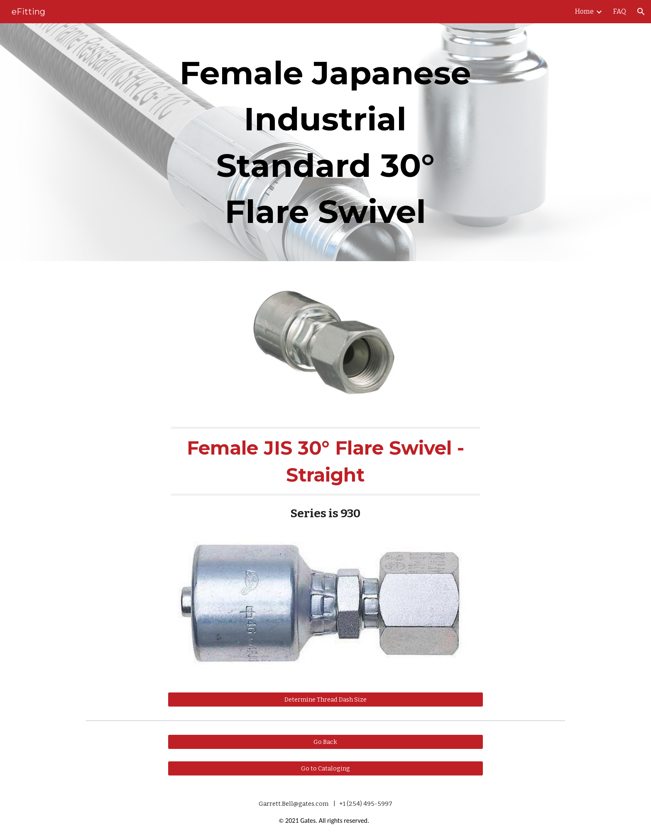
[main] (325, 142)
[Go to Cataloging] (325, 768)
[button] (641, 12)
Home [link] (584, 11)
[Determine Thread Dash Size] (325, 699)
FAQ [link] (619, 11)
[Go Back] (325, 741)
